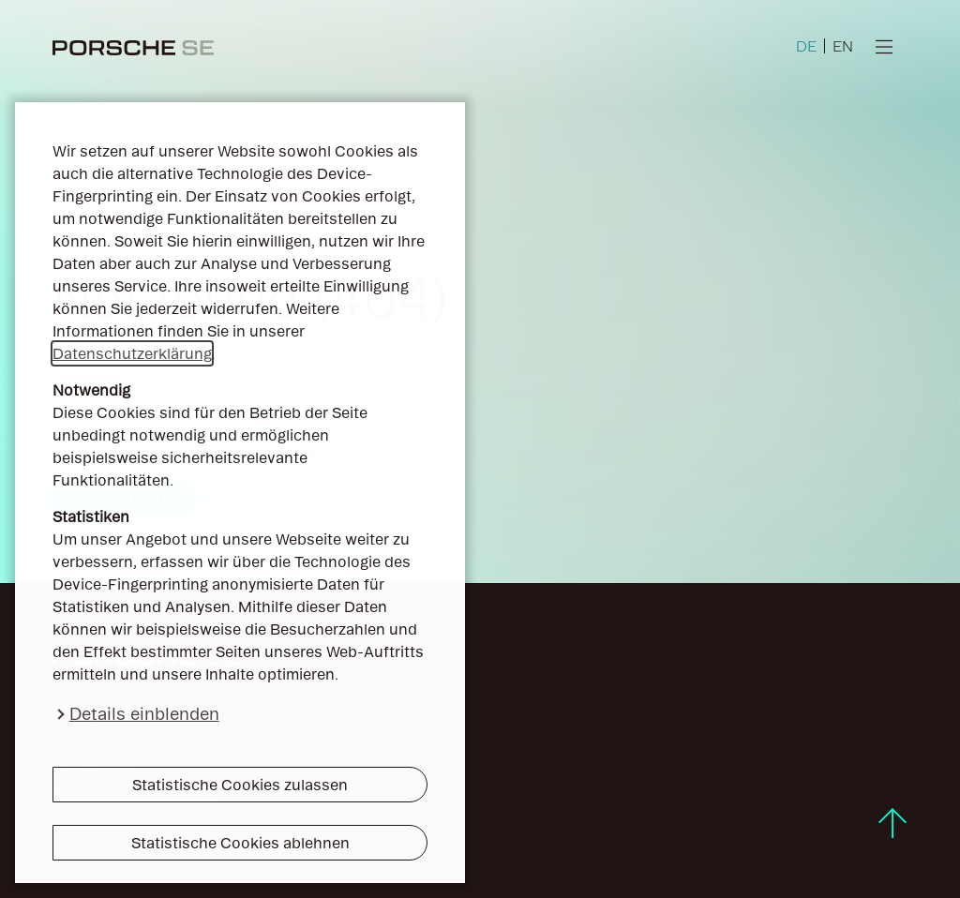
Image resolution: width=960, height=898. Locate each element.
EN (842, 45)
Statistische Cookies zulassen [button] (240, 784)
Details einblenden (144, 714)
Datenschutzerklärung (132, 353)
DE (806, 45)
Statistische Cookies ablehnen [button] (240, 842)
